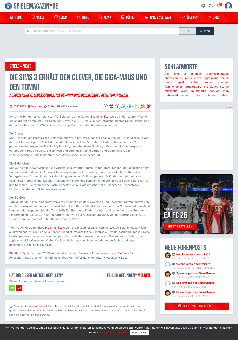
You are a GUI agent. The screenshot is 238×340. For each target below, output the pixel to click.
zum (226, 90)
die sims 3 (175, 73)
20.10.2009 (19, 106)
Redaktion (36, 106)
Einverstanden (139, 332)
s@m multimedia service (200, 90)
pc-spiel (195, 73)
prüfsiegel (211, 86)
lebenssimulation (217, 73)
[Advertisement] (119, 46)
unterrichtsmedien (177, 95)
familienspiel (173, 86)
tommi (225, 78)
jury (197, 95)
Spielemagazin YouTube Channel (195, 273)
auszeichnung (174, 78)
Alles (186, 30)
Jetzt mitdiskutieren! (196, 306)
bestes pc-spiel (216, 82)
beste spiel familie (181, 82)
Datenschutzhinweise (113, 332)
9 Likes (52, 106)
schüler (210, 95)
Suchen (205, 30)
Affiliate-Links (43, 306)
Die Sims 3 (99, 116)
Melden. (144, 276)
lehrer (225, 95)
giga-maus (211, 78)
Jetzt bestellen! (180, 226)
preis (188, 78)
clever (198, 78)
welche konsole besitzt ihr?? (193, 254)
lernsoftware (193, 86)
